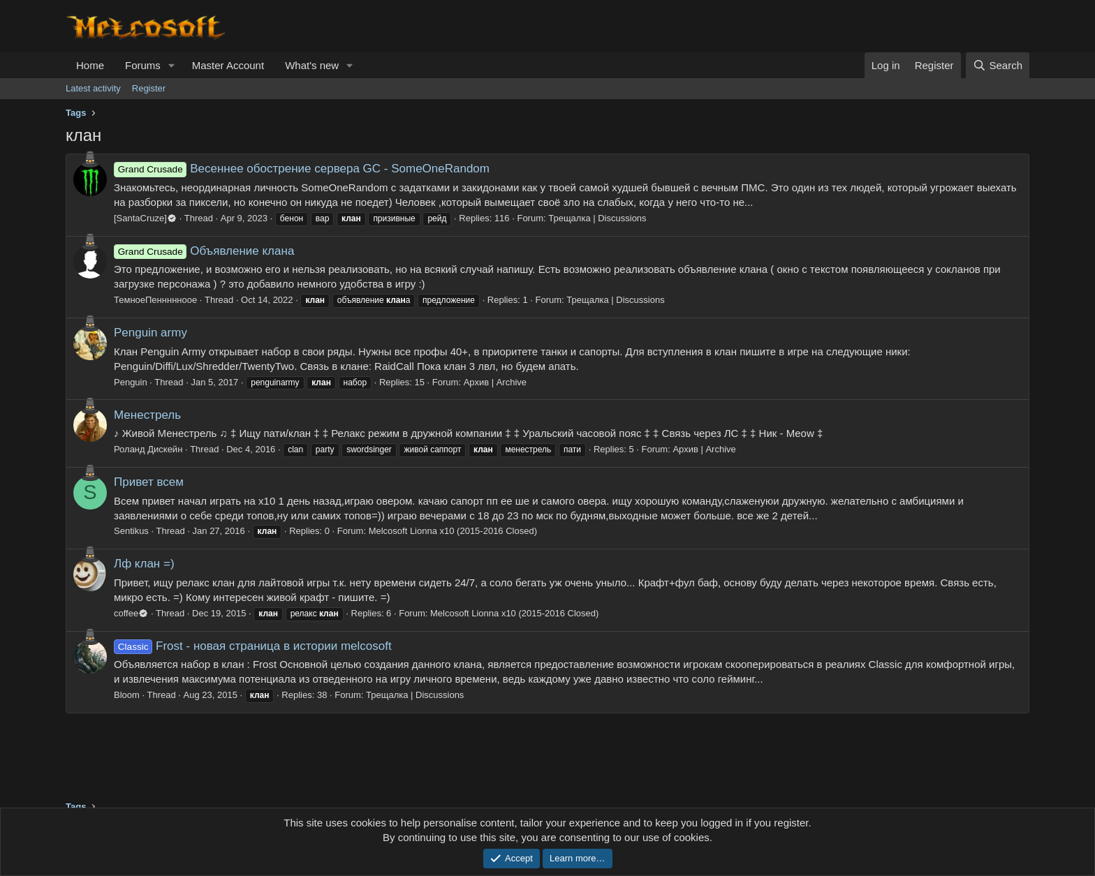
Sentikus (131, 531)
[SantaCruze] (145, 218)
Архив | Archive (495, 382)
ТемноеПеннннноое (155, 300)
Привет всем (149, 482)
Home (90, 65)
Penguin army (150, 332)
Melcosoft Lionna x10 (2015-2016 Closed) (453, 531)
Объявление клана (204, 251)
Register (149, 88)
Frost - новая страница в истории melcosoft (253, 646)
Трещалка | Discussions (597, 218)
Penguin (130, 382)
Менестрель (147, 415)
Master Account (228, 65)
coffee (131, 613)
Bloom (127, 695)
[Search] (997, 65)
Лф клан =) (144, 563)
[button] (172, 65)
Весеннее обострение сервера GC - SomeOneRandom (302, 168)
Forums (143, 65)
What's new (312, 65)
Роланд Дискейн (148, 449)
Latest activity (93, 88)
